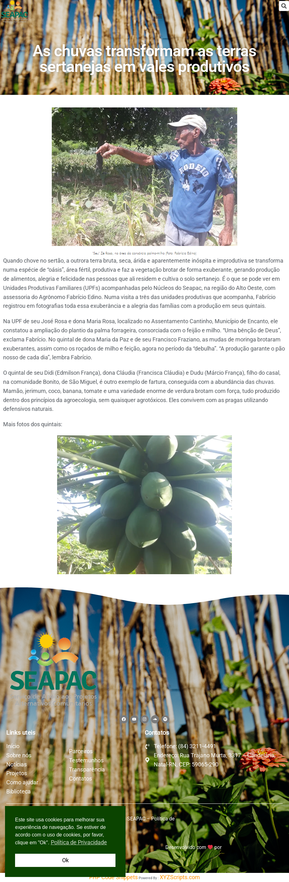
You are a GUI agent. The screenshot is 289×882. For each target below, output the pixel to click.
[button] (284, 6)
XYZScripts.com (180, 877)
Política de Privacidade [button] (79, 842)
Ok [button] (65, 860)
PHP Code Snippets (113, 877)
